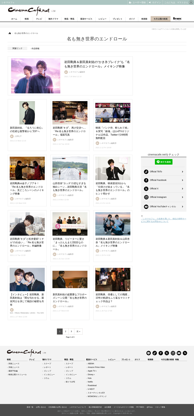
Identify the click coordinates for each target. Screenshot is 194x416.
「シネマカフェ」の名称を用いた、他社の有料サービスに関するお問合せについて (163, 220)
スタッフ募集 (160, 407)
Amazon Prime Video (96, 367)
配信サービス (86, 19)
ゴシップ (47, 371)
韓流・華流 (69, 19)
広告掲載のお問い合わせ (57, 407)
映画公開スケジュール (17, 374)
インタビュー (49, 374)
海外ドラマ (53, 19)
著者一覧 (30, 407)
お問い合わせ (41, 407)
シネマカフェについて (77, 407)
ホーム (14, 19)
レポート (47, 367)
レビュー (102, 19)
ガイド (132, 19)
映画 (27, 19)
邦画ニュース (13, 364)
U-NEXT (91, 389)
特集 (177, 359)
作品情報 (35, 48)
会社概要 (107, 407)
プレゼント (117, 19)
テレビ (39, 19)
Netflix (90, 382)
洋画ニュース (13, 367)
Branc (177, 19)
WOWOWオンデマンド (97, 396)
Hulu (90, 378)
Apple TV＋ (92, 371)
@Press (150, 407)
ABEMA (91, 364)
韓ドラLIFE (70, 382)
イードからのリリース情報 (124, 407)
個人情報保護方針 (95, 407)
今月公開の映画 (160, 19)
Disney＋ (91, 374)
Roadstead (92, 385)
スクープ (47, 364)
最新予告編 (13, 371)
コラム (46, 378)
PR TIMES (140, 407)
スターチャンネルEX (96, 393)
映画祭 (144, 19)
